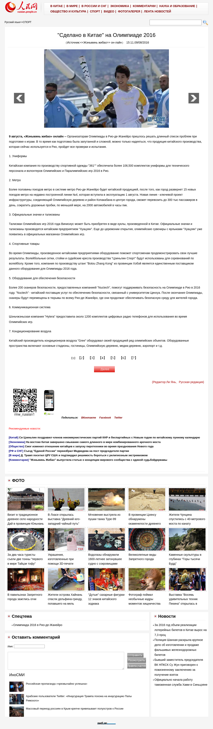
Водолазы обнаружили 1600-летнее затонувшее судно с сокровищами (105, 559)
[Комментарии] (19, 459)
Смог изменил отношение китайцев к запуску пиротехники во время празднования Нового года (89, 446)
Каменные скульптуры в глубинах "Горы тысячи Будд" (185, 559)
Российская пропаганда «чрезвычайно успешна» (56, 683)
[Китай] (13, 437)
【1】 (73, 358)
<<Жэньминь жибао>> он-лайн (101, 42)
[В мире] (14, 455)
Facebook (105, 417)
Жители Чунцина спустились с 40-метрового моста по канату (187, 519)
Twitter (118, 417)
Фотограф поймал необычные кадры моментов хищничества (144, 599)
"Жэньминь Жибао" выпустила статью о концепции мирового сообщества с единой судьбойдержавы (98, 459)
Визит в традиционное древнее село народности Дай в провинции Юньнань (25, 519)
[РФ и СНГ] (16, 450)
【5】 (113, 358)
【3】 (92, 358)
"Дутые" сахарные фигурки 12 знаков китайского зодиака (106, 599)
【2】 (82, 358)
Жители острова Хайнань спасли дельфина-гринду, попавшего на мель (65, 599)
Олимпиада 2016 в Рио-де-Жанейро (37, 625)
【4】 (102, 358)
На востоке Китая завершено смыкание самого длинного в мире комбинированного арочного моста (93, 442)
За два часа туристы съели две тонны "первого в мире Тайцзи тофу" (25, 559)
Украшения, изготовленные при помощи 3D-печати (61, 559)
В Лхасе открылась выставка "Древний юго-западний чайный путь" (64, 519)
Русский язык (12, 22)
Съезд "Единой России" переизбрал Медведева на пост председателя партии (76, 450)
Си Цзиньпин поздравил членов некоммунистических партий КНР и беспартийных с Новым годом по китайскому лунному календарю (109, 437)
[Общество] (16, 446)
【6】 (123, 358)
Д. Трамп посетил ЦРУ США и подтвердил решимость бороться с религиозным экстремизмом (84, 455)
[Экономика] (17, 442)
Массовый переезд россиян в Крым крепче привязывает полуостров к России (75, 708)
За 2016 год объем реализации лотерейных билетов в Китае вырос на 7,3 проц (181, 630)
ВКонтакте (88, 417)
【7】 (134, 358)
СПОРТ (27, 22)
